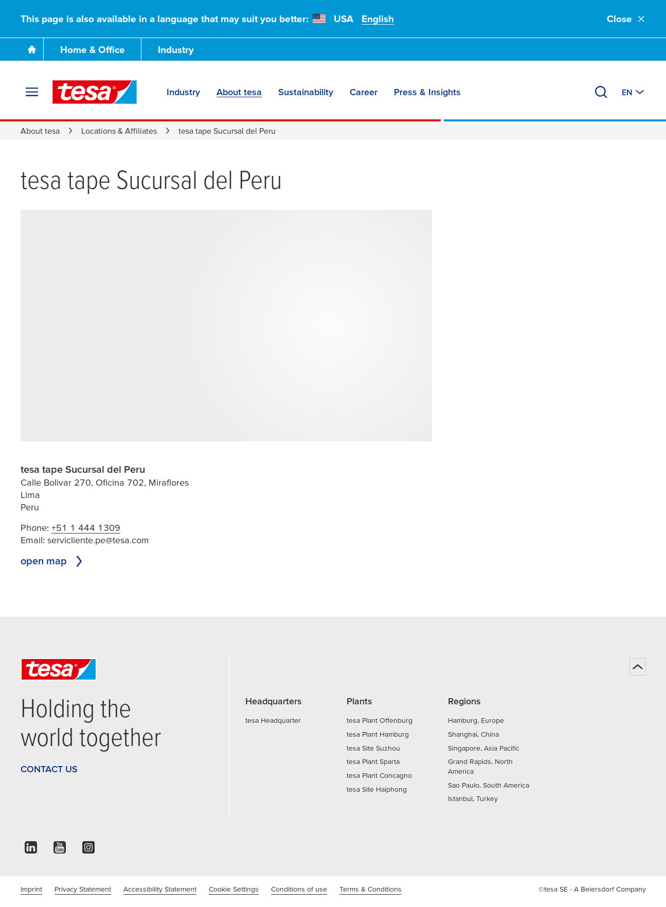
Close (626, 18)
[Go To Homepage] (32, 49)
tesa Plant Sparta (373, 761)
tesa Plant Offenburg (379, 720)
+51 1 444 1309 (85, 527)
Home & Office (92, 49)
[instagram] (88, 850)
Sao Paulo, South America (488, 785)
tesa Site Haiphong (377, 789)
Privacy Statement (83, 889)
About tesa (40, 130)
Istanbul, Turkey (473, 798)
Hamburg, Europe (476, 720)
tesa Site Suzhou (373, 748)
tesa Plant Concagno (379, 775)
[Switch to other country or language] (634, 92)
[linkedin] (31, 850)
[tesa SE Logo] (94, 92)
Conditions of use (299, 889)
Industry (176, 49)
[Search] (601, 92)
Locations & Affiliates (119, 130)
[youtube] (59, 850)
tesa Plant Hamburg (378, 734)
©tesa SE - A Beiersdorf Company (592, 889)
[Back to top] (637, 666)
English (378, 18)
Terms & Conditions (370, 889)
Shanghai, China (473, 734)
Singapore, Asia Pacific (483, 748)
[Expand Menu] (32, 92)
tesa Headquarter (273, 720)
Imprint (31, 889)
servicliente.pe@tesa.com (98, 540)
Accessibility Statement (159, 889)
